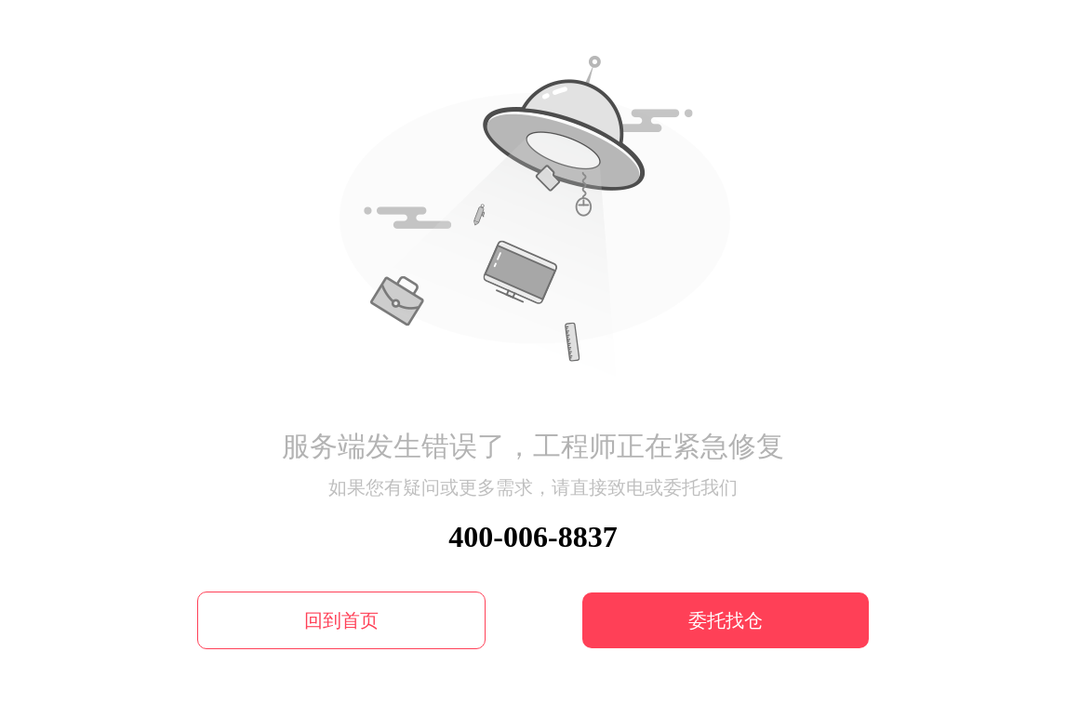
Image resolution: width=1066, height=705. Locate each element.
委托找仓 (725, 620)
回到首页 (341, 620)
